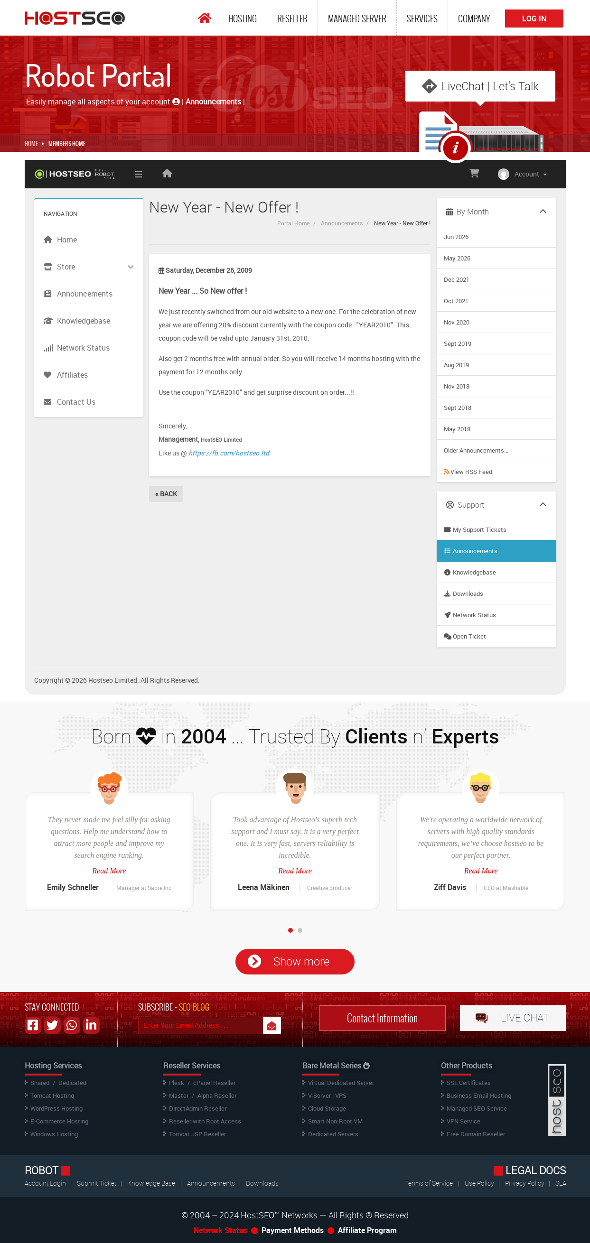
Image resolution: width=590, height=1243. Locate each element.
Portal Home (293, 223)
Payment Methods (293, 1230)
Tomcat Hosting (52, 1095)
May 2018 (457, 429)
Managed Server (357, 18)
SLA (560, 1182)
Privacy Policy (525, 1182)
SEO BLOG (194, 1007)
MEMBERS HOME (66, 143)
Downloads (463, 593)
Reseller (292, 18)
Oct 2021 (456, 301)
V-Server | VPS (327, 1095)
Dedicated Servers (333, 1134)
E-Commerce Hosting (59, 1121)
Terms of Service (429, 1182)
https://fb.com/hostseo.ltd (228, 452)
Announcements (342, 223)
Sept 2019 (457, 343)
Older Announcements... (476, 450)
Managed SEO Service (477, 1108)
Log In (534, 18)
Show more (301, 961)
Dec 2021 (456, 279)
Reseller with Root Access (205, 1121)
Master (178, 1095)
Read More (109, 871)
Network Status (470, 615)
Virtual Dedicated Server (341, 1082)
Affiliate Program (367, 1230)
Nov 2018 (456, 386)
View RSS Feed (468, 471)
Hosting (242, 18)
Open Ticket (465, 636)
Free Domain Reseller (476, 1134)
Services (422, 18)
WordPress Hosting (56, 1108)
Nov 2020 (456, 322)
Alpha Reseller (216, 1095)
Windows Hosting (54, 1134)
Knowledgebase (470, 572)
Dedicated (72, 1082)
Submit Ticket (97, 1182)
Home (31, 143)
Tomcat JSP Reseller (197, 1134)
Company (474, 18)
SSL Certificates (469, 1082)
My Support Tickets (475, 529)
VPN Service (463, 1121)
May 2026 (457, 258)
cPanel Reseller (214, 1082)
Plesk (176, 1082)
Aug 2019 (456, 365)
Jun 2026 (456, 236)
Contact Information (382, 1018)
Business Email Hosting (479, 1095)
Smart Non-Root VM (335, 1121)
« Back (166, 493)
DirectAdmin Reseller (197, 1108)
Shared (39, 1082)
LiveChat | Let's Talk (490, 85)
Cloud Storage (327, 1108)
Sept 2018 (457, 407)
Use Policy (480, 1182)
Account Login (46, 1182)
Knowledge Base (151, 1182)
